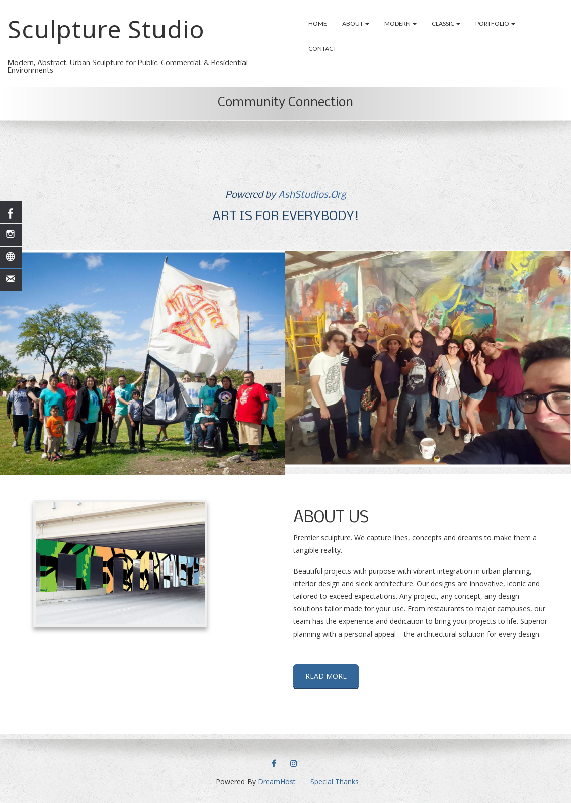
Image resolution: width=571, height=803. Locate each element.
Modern (400, 23)
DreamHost (277, 781)
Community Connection (285, 103)
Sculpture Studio (106, 29)
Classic (446, 23)
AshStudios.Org (312, 195)
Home (317, 23)
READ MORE (326, 676)
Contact (322, 48)
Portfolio (495, 23)
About (355, 23)
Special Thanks (334, 781)
